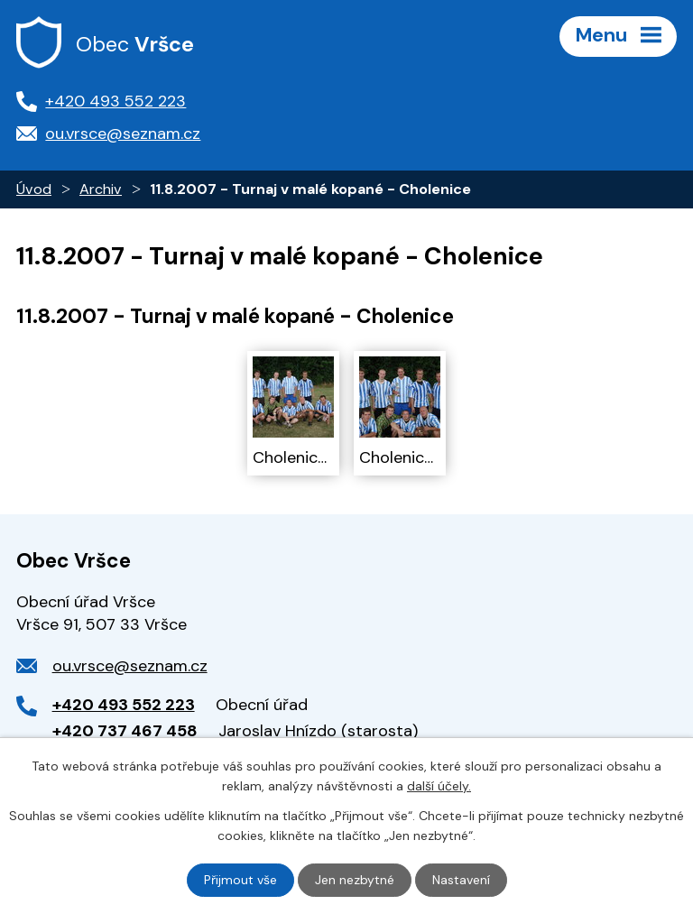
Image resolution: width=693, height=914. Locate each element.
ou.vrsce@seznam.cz (130, 666)
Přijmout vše (240, 880)
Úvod (33, 189)
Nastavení (461, 880)
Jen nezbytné (354, 880)
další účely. (439, 786)
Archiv (100, 189)
